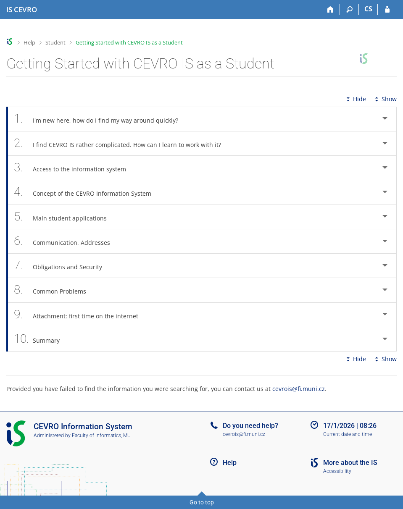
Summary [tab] (41, 339)
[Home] (330, 9)
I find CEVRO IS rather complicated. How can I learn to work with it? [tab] (122, 143)
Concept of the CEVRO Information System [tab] (87, 192)
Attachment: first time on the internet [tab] (81, 314)
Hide (355, 99)
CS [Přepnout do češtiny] (368, 8)
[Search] (349, 9)
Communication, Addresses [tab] (66, 241)
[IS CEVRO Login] (387, 9)
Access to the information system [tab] (74, 167)
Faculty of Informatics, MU (101, 435)
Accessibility (337, 471)
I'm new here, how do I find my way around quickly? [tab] (100, 119)
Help (29, 42)
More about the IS (350, 463)
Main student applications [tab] (65, 217)
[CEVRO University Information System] (21, 9)
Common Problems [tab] (54, 290)
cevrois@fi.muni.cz (298, 389)
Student (55, 42)
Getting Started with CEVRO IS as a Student (129, 42)
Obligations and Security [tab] (62, 265)
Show (385, 99)
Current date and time (347, 434)
